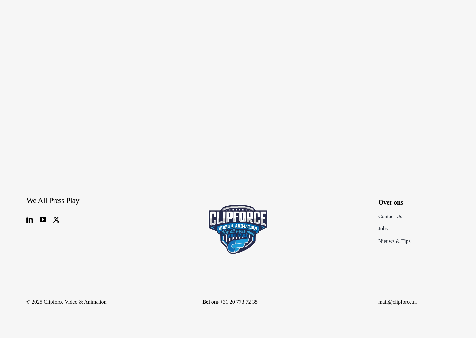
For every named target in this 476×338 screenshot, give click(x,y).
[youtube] (43, 220)
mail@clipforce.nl (397, 302)
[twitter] (56, 220)
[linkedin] (29, 220)
